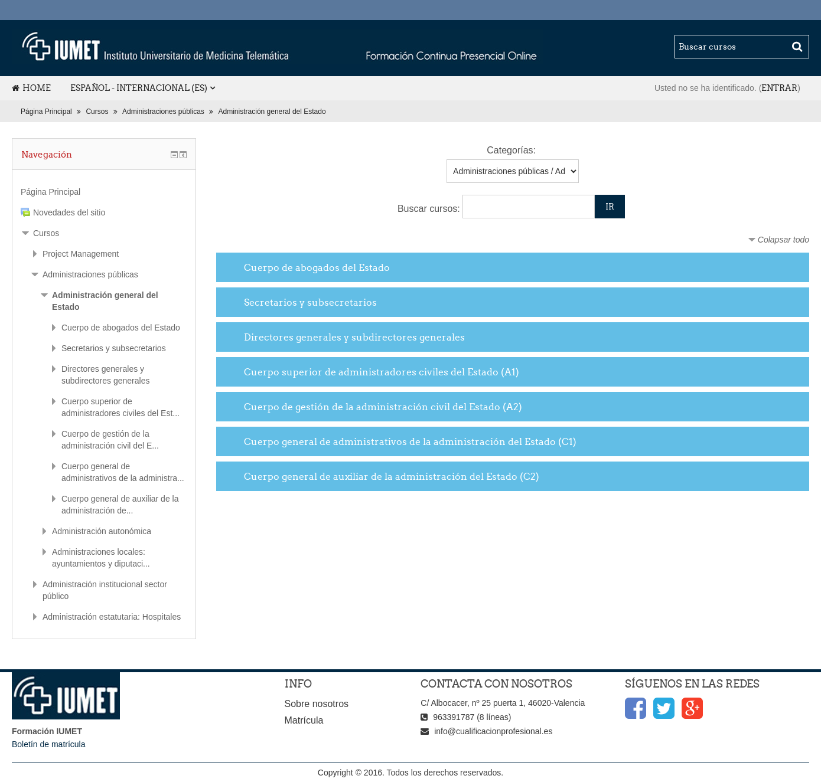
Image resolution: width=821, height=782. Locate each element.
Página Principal (46, 111)
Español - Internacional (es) (138, 88)
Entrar (779, 88)
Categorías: (511, 150)
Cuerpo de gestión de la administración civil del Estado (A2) (383, 407)
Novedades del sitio (69, 212)
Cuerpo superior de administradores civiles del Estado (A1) (381, 372)
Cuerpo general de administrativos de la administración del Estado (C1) (410, 441)
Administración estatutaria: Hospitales (112, 616)
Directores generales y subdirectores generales (354, 337)
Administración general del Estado (272, 111)
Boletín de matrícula (49, 744)
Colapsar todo (783, 239)
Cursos (97, 111)
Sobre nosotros (317, 704)
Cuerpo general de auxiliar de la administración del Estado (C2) (391, 476)
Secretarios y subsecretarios (310, 302)
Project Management (81, 254)
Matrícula (304, 720)
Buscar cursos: (430, 209)
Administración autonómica (101, 531)
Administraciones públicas (163, 111)
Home (31, 88)
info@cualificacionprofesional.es (493, 731)
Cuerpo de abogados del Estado (317, 267)
